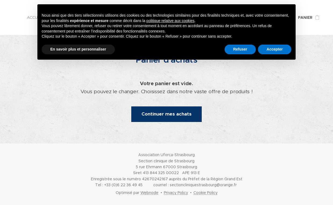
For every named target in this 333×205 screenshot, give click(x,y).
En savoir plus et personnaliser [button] (78, 49)
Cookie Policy (205, 192)
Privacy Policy (176, 192)
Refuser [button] (240, 49)
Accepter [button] (275, 49)
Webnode (149, 192)
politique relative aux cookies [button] (170, 21)
